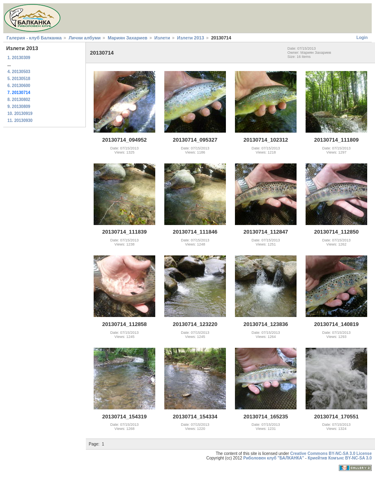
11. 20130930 (19, 120)
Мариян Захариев (127, 37)
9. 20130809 (18, 106)
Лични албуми (85, 37)
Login (362, 37)
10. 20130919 (19, 113)
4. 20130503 (18, 71)
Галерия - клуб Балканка (34, 37)
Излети (162, 37)
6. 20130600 (18, 85)
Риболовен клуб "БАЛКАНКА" (273, 458)
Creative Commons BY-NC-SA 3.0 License (331, 453)
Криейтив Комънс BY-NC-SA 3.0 (340, 458)
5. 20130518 (18, 78)
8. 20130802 (18, 99)
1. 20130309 (18, 57)
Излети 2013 (190, 37)
